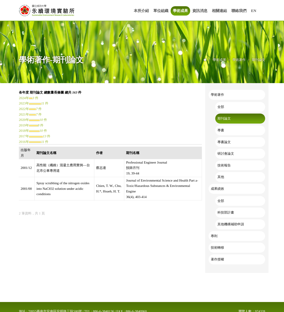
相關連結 (219, 11)
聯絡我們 (239, 11)
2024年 (24, 98)
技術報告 (224, 165)
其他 (220, 177)
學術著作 (217, 94)
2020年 (24, 120)
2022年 (24, 109)
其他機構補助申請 (230, 224)
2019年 (24, 125)
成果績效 (217, 188)
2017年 (24, 136)
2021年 (24, 114)
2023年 (24, 103)
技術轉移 (217, 247)
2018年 (24, 130)
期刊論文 (224, 118)
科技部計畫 (225, 212)
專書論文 (224, 142)
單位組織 (160, 11)
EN (253, 11)
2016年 (24, 142)
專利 (214, 236)
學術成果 (180, 11)
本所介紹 (141, 11)
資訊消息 (199, 11)
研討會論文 (225, 153)
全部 (220, 107)
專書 (220, 130)
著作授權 (217, 259)
